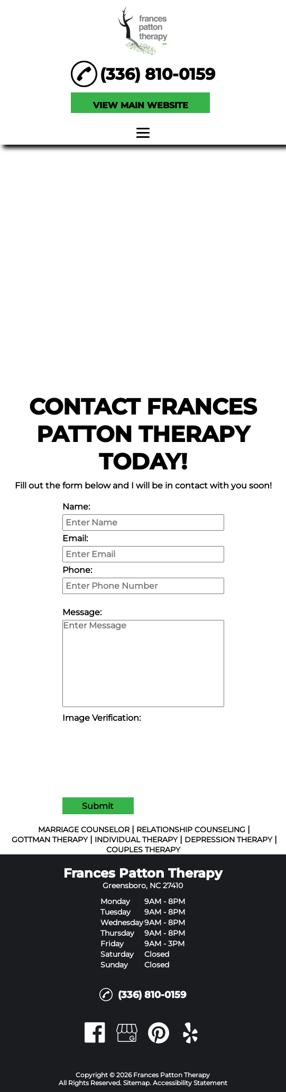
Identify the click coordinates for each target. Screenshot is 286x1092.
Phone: (77, 570)
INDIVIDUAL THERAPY (136, 839)
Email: (75, 538)
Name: (76, 507)
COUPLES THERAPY (143, 849)
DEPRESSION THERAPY (228, 839)
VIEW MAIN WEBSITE (140, 105)
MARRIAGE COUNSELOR (84, 829)
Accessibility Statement (190, 1083)
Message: (82, 612)
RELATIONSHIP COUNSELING (190, 829)
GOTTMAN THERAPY (50, 839)
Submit (98, 806)
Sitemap (136, 1083)
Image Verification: (101, 718)
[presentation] (142, 746)
